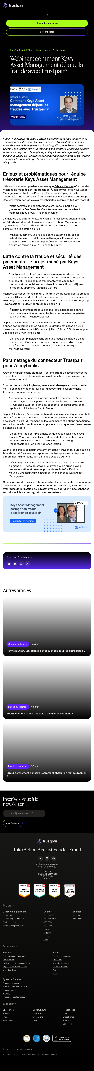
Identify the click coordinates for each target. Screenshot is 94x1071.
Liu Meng (47, 408)
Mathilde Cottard (47, 288)
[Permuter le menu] (89, 5)
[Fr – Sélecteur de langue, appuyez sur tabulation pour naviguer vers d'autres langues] (47, 15)
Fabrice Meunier (63, 186)
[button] (8, 563)
